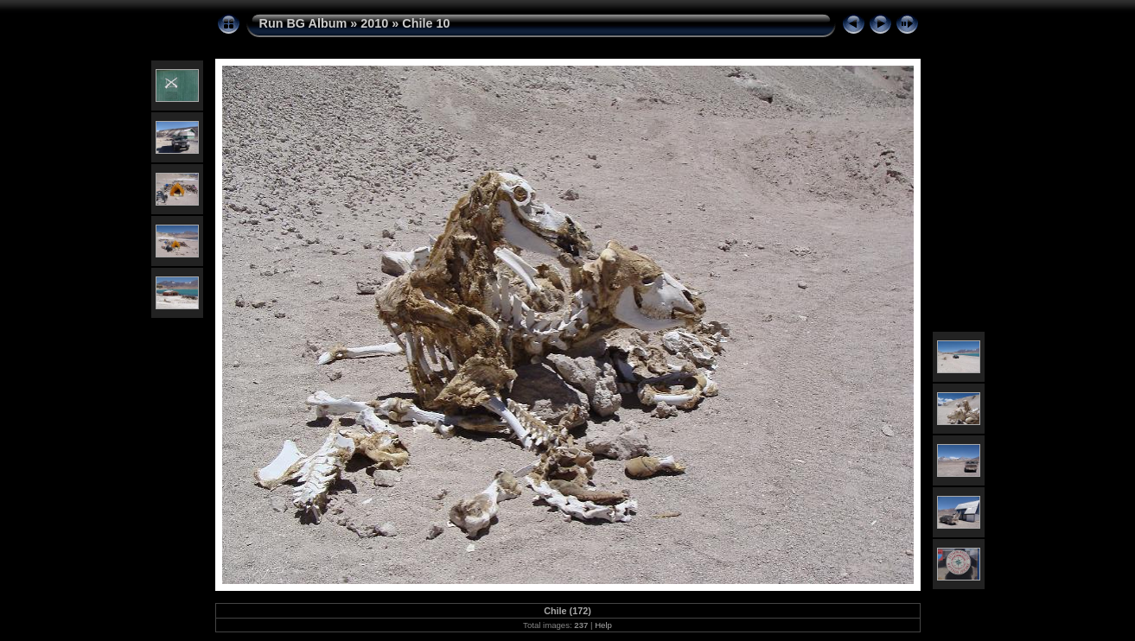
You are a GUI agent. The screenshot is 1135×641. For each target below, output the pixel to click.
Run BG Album (303, 23)
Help (603, 625)
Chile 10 (426, 23)
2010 (374, 23)
